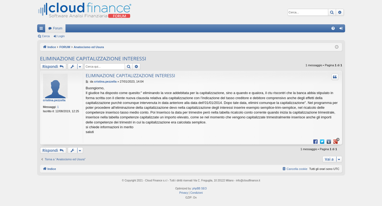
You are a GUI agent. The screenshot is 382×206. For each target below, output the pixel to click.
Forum (58, 28)
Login (61, 36)
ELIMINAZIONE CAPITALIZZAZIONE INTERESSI (93, 58)
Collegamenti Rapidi (42, 29)
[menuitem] (333, 28)
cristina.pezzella (54, 100)
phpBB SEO (199, 188)
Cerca (46, 36)
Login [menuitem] (342, 29)
